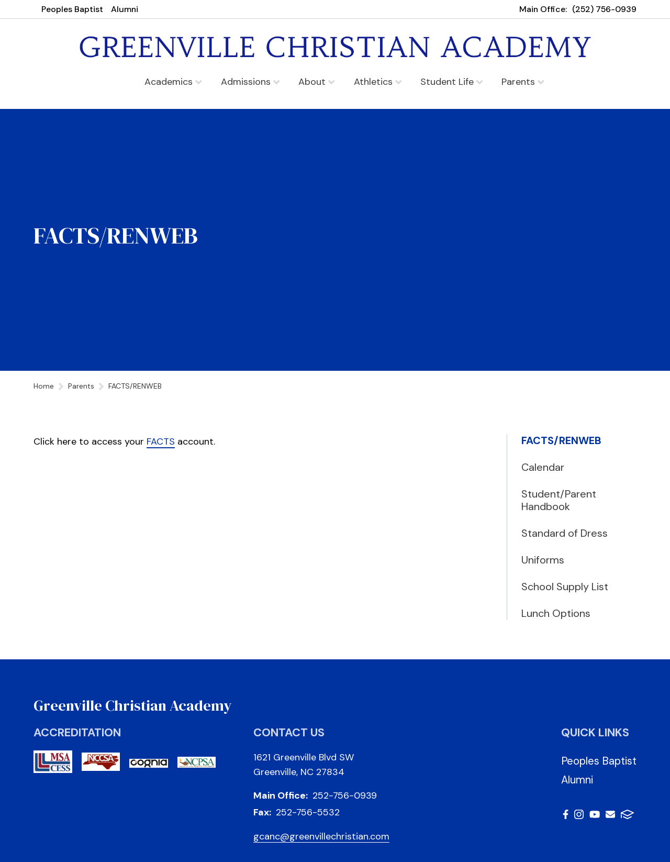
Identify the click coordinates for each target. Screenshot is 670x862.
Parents (522, 81)
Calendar (542, 467)
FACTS (161, 441)
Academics (173, 81)
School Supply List (564, 586)
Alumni (124, 9)
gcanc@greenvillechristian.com (321, 836)
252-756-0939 (344, 795)
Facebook (565, 814)
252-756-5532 (308, 812)
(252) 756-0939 (604, 9)
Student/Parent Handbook (558, 500)
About (316, 81)
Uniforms (542, 560)
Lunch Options (555, 613)
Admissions (250, 81)
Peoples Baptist (72, 9)
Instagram (579, 814)
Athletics (377, 81)
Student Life (451, 81)
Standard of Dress (564, 533)
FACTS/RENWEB (561, 440)
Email (610, 814)
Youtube (594, 814)
